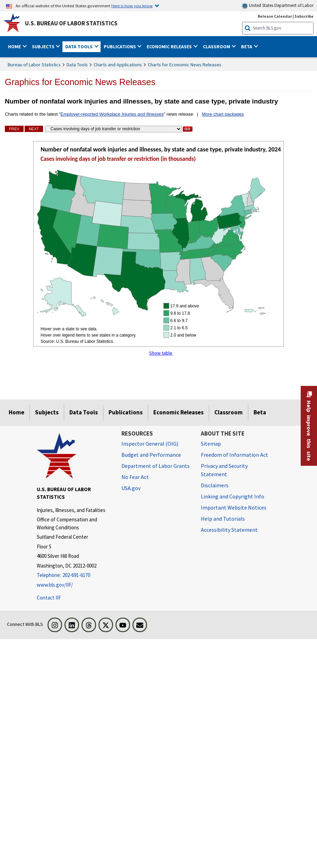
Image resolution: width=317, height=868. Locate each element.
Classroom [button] (217, 46)
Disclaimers (215, 485)
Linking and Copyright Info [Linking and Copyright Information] (232, 496)
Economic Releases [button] (170, 46)
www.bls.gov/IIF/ (55, 584)
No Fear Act (135, 476)
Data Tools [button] (79, 46)
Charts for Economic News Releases (184, 64)
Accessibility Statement (229, 529)
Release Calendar (275, 16)
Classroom (228, 412)
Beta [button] (247, 46)
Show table (160, 353)
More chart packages (223, 114)
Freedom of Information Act (234, 454)
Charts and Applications (118, 64)
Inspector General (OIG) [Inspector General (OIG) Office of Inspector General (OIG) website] (149, 443)
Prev (14, 129)
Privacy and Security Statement (224, 470)
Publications (126, 412)
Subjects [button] (43, 46)
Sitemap (211, 443)
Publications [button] (120, 46)
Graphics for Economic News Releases (80, 82)
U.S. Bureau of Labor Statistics (71, 23)
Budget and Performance (151, 454)
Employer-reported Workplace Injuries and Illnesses (112, 114)
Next (34, 129)
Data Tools (77, 64)
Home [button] (15, 46)
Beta (260, 412)
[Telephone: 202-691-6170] (74, 575)
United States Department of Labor (278, 5)
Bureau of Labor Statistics (34, 64)
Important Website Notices (233, 507)
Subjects (47, 412)
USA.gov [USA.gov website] (130, 488)
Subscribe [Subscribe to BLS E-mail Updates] (304, 16)
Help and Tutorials (223, 518)
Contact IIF (49, 597)
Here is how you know (132, 5)
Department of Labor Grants (155, 465)
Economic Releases (178, 412)
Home (16, 412)
